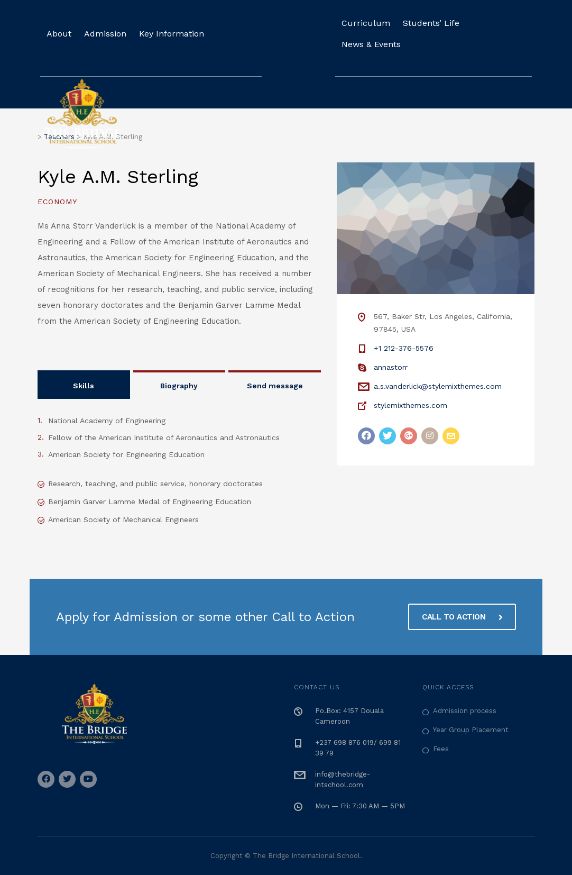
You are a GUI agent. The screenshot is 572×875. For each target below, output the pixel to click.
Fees (441, 747)
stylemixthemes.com (410, 405)
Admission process (464, 709)
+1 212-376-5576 (403, 348)
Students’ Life (431, 23)
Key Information (171, 34)
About (59, 34)
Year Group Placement (471, 728)
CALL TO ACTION (462, 615)
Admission (105, 34)
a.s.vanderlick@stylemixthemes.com (438, 386)
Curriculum (366, 23)
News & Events (371, 44)
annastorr (391, 367)
